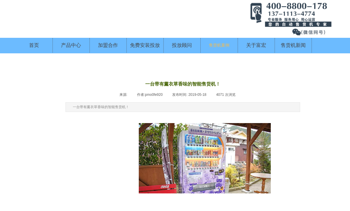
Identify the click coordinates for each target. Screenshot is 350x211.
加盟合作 (108, 45)
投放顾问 (182, 45)
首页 (34, 45)
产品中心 (71, 45)
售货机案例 (219, 45)
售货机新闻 (293, 45)
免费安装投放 (145, 45)
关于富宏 (256, 45)
